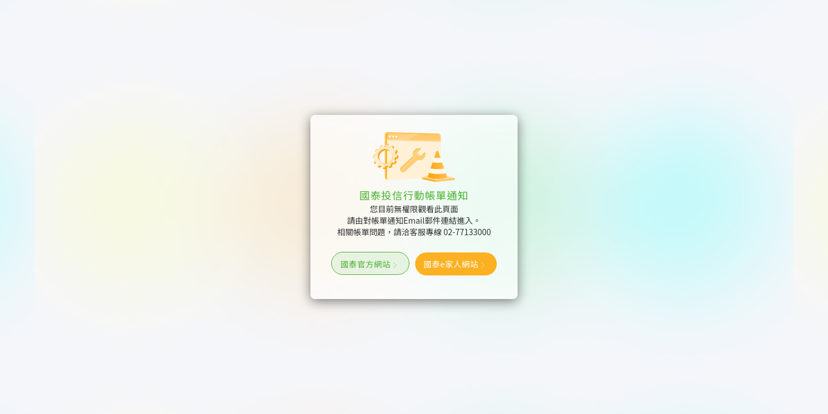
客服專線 (450, 231)
